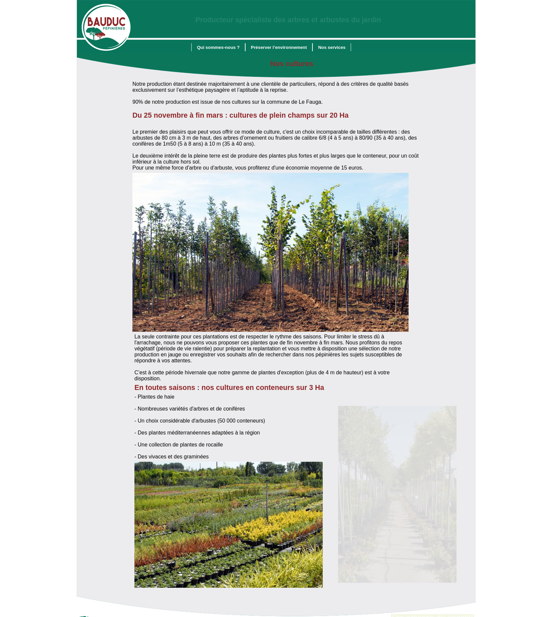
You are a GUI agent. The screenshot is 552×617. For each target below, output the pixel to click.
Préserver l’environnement (279, 45)
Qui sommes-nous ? (218, 45)
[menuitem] (218, 46)
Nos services (331, 45)
